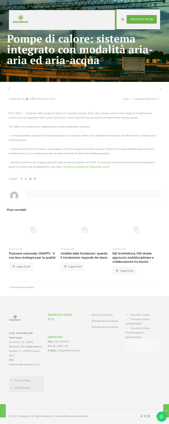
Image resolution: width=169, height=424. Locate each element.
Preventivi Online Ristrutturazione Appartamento (137, 332)
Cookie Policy (22, 388)
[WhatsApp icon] (146, 5)
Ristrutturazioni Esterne (105, 327)
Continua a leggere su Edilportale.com (85, 167)
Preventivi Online (140, 315)
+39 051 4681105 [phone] (68, 5)
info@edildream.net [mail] (120, 5)
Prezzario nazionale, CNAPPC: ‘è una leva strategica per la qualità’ (32, 255)
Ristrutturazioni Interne (105, 321)
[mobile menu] (109, 20)
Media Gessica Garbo (76, 416)
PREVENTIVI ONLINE (141, 19)
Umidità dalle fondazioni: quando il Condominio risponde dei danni (84, 255)
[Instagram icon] (155, 5)
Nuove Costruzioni (102, 315)
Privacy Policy (22, 380)
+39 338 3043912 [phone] (94, 5)
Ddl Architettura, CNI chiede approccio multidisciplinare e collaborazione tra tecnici (133, 257)
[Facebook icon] (151, 5)
